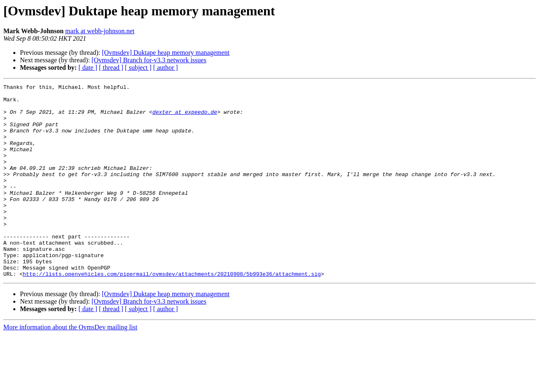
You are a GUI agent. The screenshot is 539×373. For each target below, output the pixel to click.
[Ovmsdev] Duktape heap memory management (165, 52)
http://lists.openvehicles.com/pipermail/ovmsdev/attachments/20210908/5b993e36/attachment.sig (172, 312)
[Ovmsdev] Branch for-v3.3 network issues (148, 60)
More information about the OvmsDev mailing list (70, 365)
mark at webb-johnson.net (100, 30)
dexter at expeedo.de (184, 118)
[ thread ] (111, 67)
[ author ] (165, 67)
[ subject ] (138, 67)
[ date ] (87, 67)
